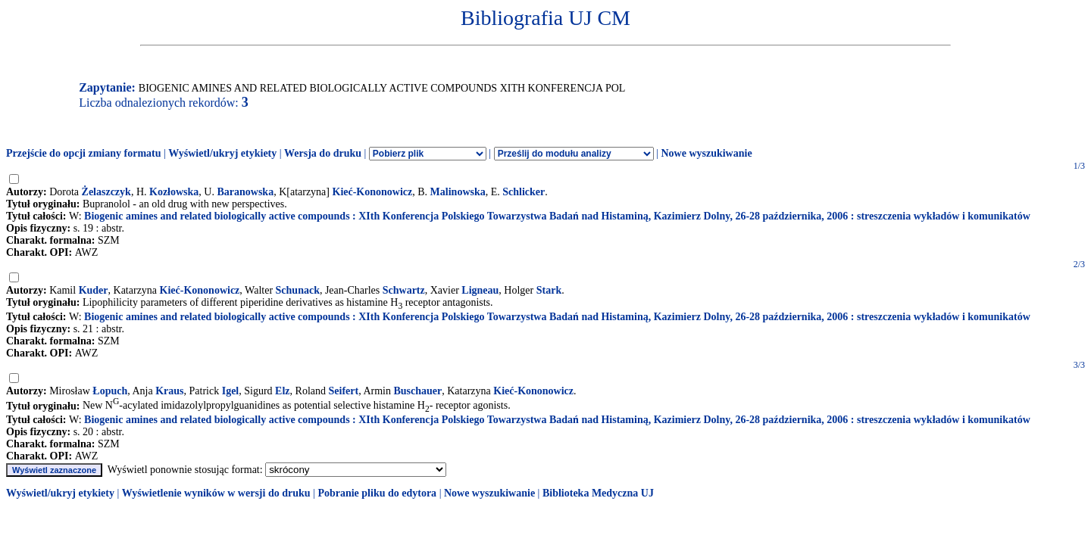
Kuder (93, 290)
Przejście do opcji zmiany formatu (83, 153)
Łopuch (109, 391)
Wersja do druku (322, 153)
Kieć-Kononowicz (373, 192)
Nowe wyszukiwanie (706, 153)
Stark (548, 290)
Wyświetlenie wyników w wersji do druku (216, 493)
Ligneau (480, 290)
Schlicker (523, 192)
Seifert (344, 391)
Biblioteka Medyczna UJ (598, 493)
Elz (282, 391)
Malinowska (458, 192)
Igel (230, 391)
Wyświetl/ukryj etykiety (222, 153)
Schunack (298, 290)
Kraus (169, 391)
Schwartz (404, 290)
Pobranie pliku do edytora (376, 493)
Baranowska (245, 192)
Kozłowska (174, 192)
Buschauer (417, 391)
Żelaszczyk (106, 192)
